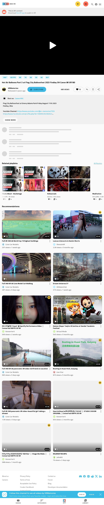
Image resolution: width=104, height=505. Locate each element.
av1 (47, 77)
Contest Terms (25, 490)
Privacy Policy (25, 476)
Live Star (59, 372)
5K (36, 77)
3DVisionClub (61, 286)
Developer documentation (57, 487)
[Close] (100, 494)
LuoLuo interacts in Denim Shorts (66, 241)
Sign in (91, 494)
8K (20, 77)
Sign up (82, 494)
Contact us (51, 476)
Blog (49, 483)
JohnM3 (59, 457)
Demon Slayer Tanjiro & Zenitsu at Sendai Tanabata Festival (73, 327)
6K (31, 77)
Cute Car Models (12, 244)
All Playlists (98, 163)
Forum (50, 479)
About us (5, 476)
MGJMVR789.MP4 (60, 454)
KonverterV (10, 331)
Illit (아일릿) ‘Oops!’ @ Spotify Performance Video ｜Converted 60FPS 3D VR (23, 327)
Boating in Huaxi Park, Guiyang (65, 369)
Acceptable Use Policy (28, 483)
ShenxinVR (60, 244)
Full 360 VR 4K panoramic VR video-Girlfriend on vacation (25, 369)
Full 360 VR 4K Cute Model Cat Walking (17, 283)
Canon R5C (19, 98)
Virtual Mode (61, 331)
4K (42, 77)
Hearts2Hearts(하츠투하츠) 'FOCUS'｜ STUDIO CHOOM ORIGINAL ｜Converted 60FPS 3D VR (74, 412)
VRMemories (13, 88)
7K (25, 77)
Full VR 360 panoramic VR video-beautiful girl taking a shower (23, 412)
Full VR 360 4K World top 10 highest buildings (20, 241)
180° (5, 77)
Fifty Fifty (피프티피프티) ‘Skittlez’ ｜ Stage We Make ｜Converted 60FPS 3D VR (24, 455)
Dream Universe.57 (60, 283)
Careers (5, 479)
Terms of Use (25, 479)
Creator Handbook (27, 487)
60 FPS (13, 77)
